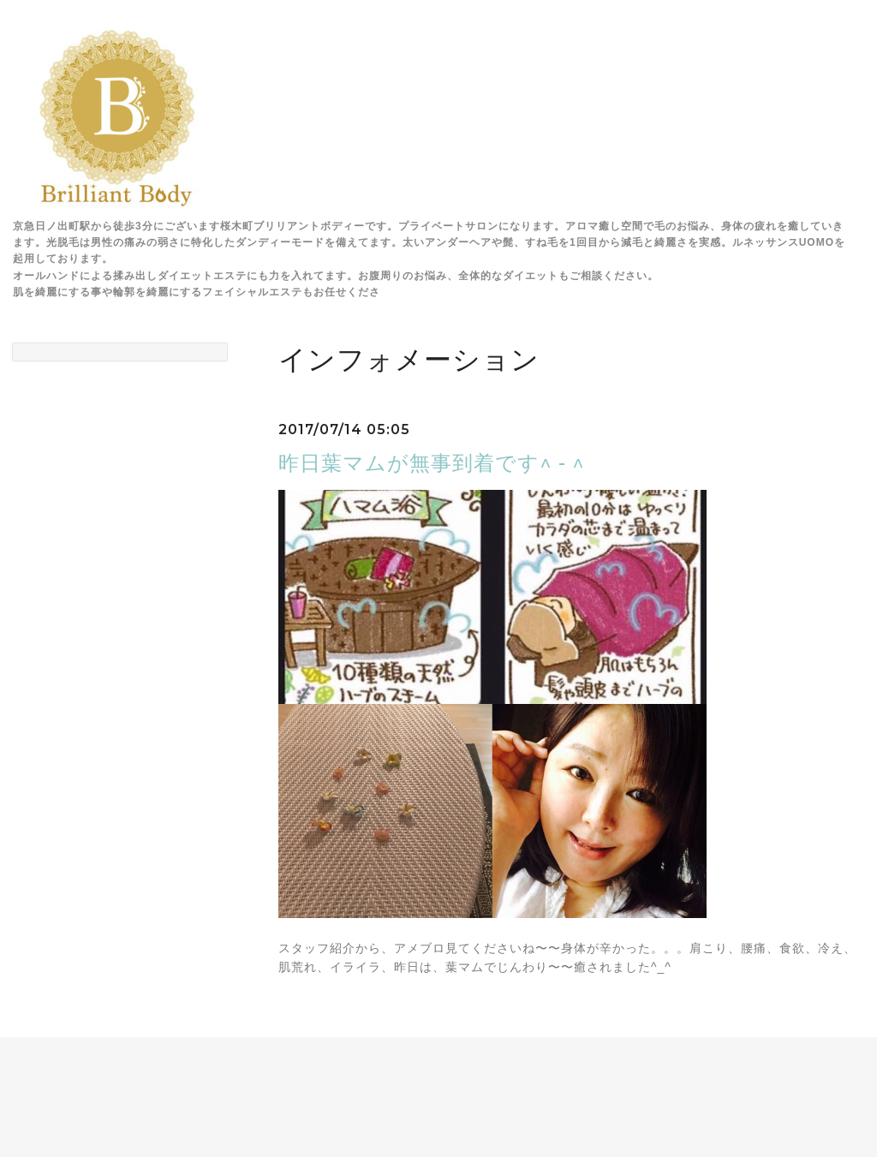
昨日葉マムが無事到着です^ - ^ (431, 462)
